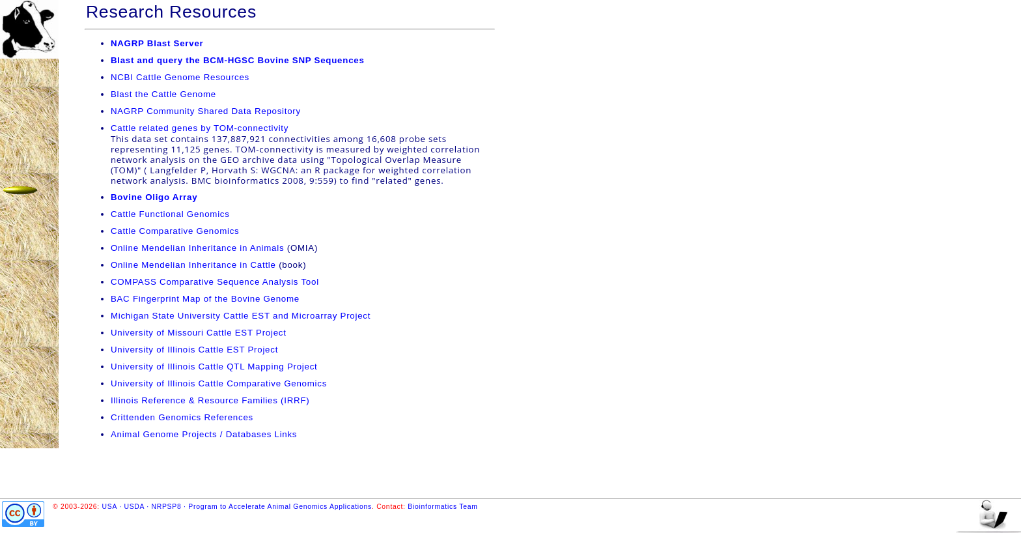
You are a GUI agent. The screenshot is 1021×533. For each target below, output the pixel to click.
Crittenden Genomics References (182, 417)
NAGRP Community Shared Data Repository (206, 111)
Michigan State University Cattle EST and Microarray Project (241, 316)
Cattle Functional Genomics (170, 214)
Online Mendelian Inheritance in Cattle (193, 265)
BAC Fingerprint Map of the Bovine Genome (205, 299)
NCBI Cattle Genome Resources (180, 77)
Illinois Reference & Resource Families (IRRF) (210, 400)
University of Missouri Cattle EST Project (199, 333)
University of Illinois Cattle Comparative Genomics (219, 383)
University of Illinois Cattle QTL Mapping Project (214, 366)
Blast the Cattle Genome (163, 94)
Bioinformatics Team (442, 506)
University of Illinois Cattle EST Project (194, 349)
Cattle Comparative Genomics (175, 231)
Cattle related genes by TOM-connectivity (199, 128)
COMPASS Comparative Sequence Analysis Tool (215, 282)
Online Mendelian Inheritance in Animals (197, 248)
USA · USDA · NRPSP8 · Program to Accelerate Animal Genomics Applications (237, 506)
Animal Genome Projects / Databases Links (204, 434)
